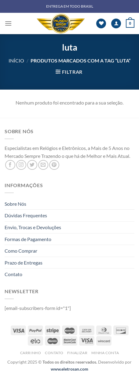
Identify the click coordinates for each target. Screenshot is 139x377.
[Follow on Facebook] (10, 165)
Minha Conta (105, 352)
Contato (13, 274)
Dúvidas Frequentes (26, 215)
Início (16, 60)
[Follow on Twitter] (32, 165)
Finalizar (77, 352)
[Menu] (8, 23)
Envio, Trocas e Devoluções (33, 227)
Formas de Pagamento (28, 239)
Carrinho (30, 352)
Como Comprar (21, 251)
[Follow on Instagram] (21, 165)
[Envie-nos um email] (43, 165)
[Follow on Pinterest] (54, 165)
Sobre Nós (15, 204)
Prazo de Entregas (23, 262)
